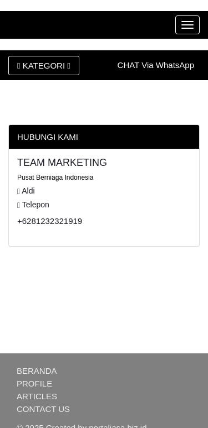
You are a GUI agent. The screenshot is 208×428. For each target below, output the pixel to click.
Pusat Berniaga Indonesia (55, 177)
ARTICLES (37, 396)
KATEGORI (43, 65)
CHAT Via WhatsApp (156, 65)
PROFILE (34, 383)
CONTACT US (43, 409)
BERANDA (37, 370)
